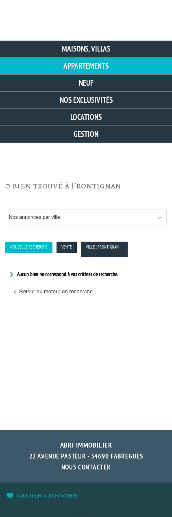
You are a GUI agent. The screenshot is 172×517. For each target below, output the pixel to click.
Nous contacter (86, 467)
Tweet (80, 511)
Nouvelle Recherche (29, 247)
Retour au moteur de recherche (56, 291)
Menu (155, 17)
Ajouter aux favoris (47, 496)
